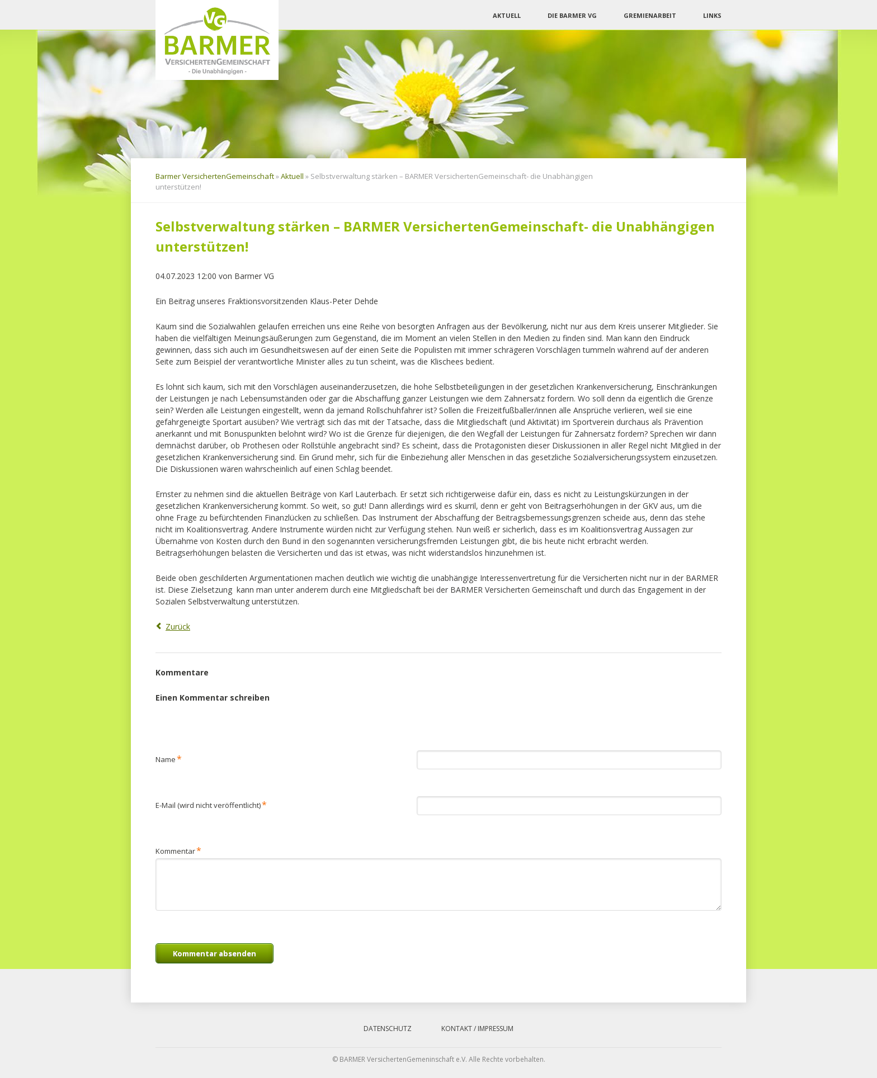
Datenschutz (388, 1028)
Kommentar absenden (214, 953)
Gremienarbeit (650, 15)
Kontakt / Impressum (477, 1028)
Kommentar (178, 850)
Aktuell (507, 15)
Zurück (178, 626)
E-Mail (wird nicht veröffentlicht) (211, 804)
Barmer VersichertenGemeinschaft (214, 176)
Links (712, 15)
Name (168, 758)
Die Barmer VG (572, 15)
